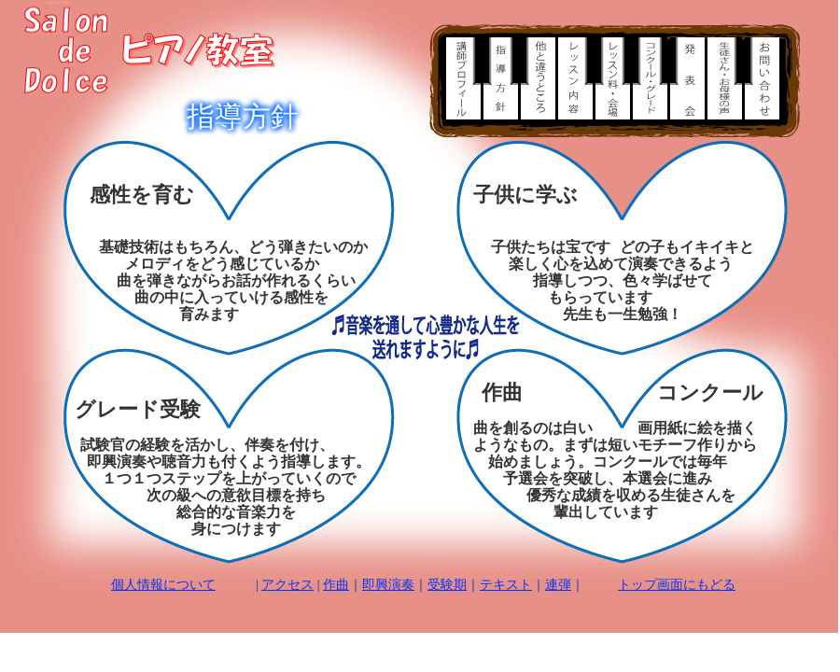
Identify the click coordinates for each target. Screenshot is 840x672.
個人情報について (163, 585)
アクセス (287, 585)
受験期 (447, 585)
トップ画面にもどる (676, 585)
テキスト (506, 585)
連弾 (558, 585)
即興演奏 (388, 585)
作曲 (336, 585)
